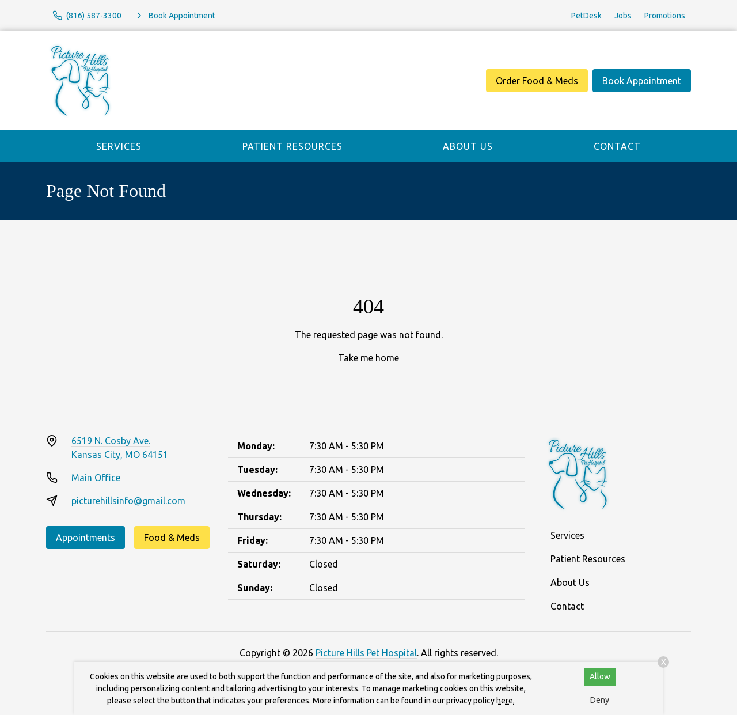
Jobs (623, 15)
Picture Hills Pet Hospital (366, 653)
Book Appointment (641, 80)
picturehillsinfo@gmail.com (128, 500)
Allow (600, 676)
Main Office (95, 477)
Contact (617, 146)
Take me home (368, 358)
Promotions (664, 15)
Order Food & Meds (537, 80)
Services (119, 146)
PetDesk (586, 15)
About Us (468, 146)
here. (505, 700)
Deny (599, 700)
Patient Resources (292, 146)
